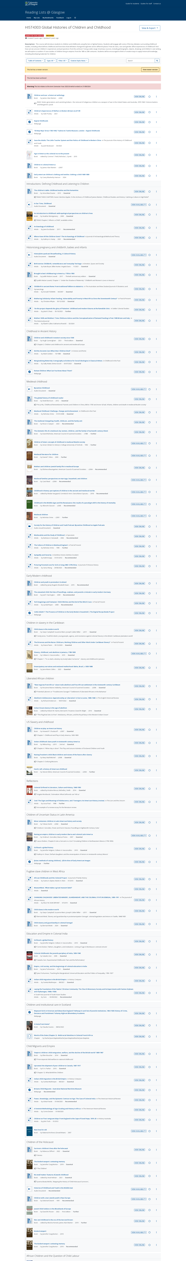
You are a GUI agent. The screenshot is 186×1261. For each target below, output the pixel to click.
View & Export (149, 28)
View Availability (139, 205)
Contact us (157, 3)
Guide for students (133, 3)
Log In (69, 18)
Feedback (60, 18)
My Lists (37, 18)
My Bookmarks (48, 18)
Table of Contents (35, 61)
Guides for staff (146, 3)
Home (28, 18)
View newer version (150, 69)
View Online (139, 96)
